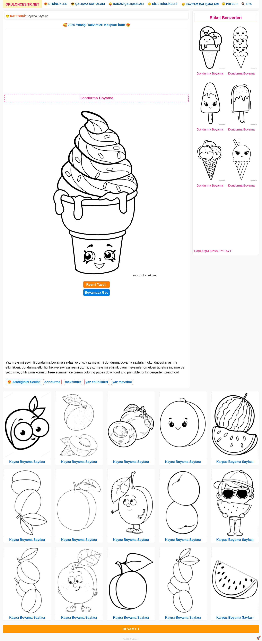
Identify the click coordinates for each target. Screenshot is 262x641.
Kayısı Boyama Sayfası (27, 462)
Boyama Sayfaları (37, 16)
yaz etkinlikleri (97, 382)
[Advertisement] (96, 61)
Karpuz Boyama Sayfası (234, 462)
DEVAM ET (131, 629)
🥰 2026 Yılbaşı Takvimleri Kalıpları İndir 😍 (96, 25)
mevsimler (73, 382)
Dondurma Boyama (210, 73)
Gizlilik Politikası (131, 639)
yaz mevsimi (122, 382)
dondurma (52, 382)
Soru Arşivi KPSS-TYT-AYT (212, 251)
